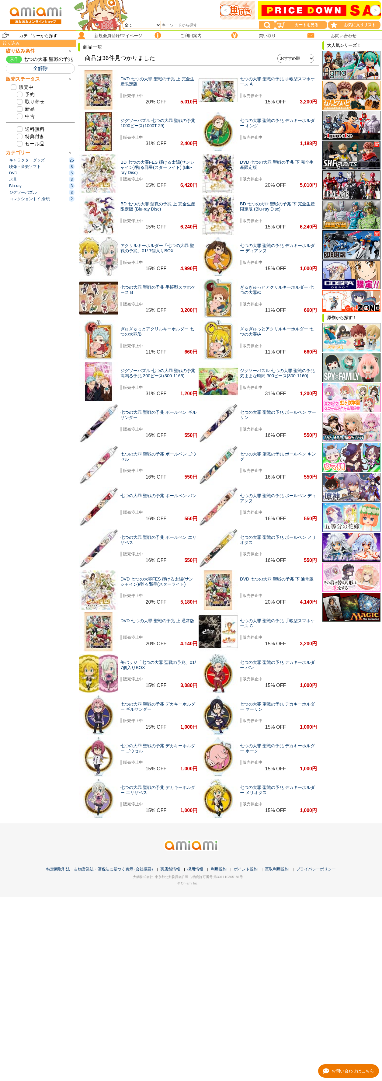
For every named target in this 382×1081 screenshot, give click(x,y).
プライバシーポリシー (316, 869)
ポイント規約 (246, 869)
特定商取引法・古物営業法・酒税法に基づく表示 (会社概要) (99, 869)
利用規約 (219, 869)
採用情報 (195, 869)
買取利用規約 (277, 869)
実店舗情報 (170, 869)
